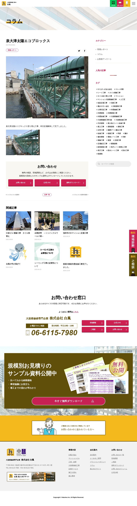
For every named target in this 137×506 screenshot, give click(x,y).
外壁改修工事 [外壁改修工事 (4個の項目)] (102, 116)
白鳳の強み (72, 457)
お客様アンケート (104, 59)
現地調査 (93, 324)
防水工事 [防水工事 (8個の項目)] (125, 150)
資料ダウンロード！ (73, 183)
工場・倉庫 (72, 464)
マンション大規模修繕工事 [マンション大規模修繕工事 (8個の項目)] (107, 99)
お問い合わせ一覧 (117, 457)
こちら (75, 314)
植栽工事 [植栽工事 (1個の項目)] (111, 133)
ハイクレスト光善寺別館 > (80, 197)
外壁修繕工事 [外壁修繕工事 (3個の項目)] (115, 110)
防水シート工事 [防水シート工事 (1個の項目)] (113, 150)
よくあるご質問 (95, 460)
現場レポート (12, 50)
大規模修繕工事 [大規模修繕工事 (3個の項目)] (116, 116)
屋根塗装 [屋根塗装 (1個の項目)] (111, 127)
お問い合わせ (20, 183)
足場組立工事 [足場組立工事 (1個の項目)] (102, 144)
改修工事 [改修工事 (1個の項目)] (101, 133)
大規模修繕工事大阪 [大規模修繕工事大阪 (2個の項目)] (105, 120)
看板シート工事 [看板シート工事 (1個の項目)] (113, 137)
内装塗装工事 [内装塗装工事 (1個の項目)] (117, 106)
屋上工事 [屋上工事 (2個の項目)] (101, 127)
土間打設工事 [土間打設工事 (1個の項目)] (102, 110)
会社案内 (93, 457)
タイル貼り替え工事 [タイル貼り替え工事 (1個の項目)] (105, 96)
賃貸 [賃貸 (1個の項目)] (109, 140)
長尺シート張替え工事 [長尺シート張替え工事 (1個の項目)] (119, 147)
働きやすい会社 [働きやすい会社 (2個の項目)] (103, 106)
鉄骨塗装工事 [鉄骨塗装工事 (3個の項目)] (102, 147)
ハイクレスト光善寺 (13, 197)
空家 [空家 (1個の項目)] (124, 137)
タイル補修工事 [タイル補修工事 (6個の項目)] (114, 93)
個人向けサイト (95, 471)
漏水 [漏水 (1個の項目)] (126, 133)
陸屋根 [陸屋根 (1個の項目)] (100, 154)
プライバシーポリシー (98, 464)
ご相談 (93, 331)
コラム (100, 54)
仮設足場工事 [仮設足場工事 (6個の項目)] (102, 103)
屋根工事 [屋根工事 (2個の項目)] (121, 127)
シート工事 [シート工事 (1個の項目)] (102, 93)
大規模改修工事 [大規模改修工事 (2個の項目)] (121, 120)
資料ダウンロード (117, 467)
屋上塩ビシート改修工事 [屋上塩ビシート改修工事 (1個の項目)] (116, 123)
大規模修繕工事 (74, 467)
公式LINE (47, 183)
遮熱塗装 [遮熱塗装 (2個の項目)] (114, 144)
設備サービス (73, 471)
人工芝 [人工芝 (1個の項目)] (122, 99)
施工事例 (72, 478)
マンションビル (74, 460)
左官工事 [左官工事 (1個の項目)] (101, 130)
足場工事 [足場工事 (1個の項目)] (118, 140)
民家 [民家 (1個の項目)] (119, 133)
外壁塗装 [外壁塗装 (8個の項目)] (101, 113)
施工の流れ (72, 474)
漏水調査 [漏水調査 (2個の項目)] (101, 137)
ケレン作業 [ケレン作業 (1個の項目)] (120, 89)
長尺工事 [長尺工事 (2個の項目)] (101, 150)
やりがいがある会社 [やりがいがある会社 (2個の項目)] (105, 89)
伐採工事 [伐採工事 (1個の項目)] (114, 103)
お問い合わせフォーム (119, 471)
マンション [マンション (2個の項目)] (120, 96)
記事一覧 (47, 197)
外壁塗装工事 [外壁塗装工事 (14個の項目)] (112, 113)
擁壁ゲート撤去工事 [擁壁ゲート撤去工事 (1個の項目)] (115, 130)
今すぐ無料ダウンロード (74, 403)
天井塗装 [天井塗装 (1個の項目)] (101, 123)
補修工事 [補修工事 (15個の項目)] (101, 140)
